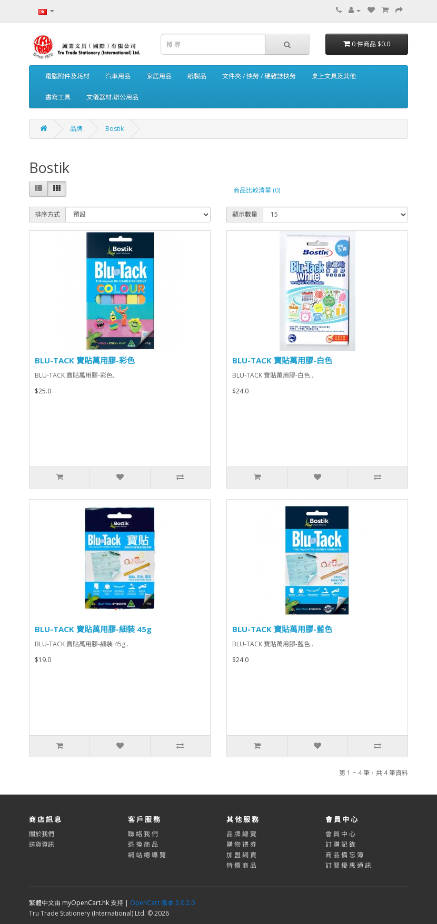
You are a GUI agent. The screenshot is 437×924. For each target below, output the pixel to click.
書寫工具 (58, 97)
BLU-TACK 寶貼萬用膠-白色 (282, 360)
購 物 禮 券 (241, 844)
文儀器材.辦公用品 (112, 97)
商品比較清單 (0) (256, 190)
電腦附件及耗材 (67, 76)
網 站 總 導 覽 (147, 854)
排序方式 (47, 214)
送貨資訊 (41, 844)
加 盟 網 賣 (241, 854)
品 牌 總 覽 (241, 833)
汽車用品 (118, 76)
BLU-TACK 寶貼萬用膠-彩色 (85, 360)
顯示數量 (244, 214)
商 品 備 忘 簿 (344, 854)
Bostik (114, 128)
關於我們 (41, 833)
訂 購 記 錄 (340, 844)
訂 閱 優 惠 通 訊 (348, 865)
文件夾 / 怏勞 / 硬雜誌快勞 (259, 76)
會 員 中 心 (340, 833)
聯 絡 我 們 (143, 833)
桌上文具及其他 (334, 76)
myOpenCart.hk (85, 902)
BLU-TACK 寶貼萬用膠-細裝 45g (93, 629)
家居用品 (159, 76)
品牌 (76, 128)
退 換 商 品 (143, 844)
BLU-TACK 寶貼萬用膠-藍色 (282, 629)
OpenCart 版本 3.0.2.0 (162, 902)
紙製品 (196, 76)
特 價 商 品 (241, 865)
